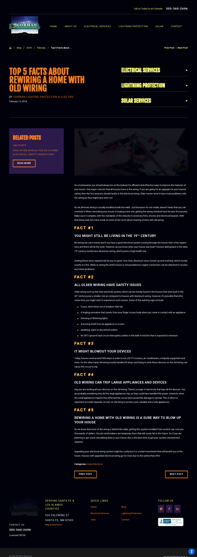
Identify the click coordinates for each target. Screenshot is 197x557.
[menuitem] (57, 26)
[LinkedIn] (177, 509)
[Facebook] (169, 509)
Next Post (176, 474)
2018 (29, 48)
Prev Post (85, 474)
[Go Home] (11, 48)
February (41, 48)
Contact (125, 519)
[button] (191, 551)
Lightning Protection (131, 513)
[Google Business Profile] (161, 509)
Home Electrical (95, 464)
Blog (19, 48)
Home (94, 507)
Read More (24, 163)
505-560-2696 (177, 8)
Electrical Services (100, 513)
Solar (93, 519)
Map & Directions (53, 524)
